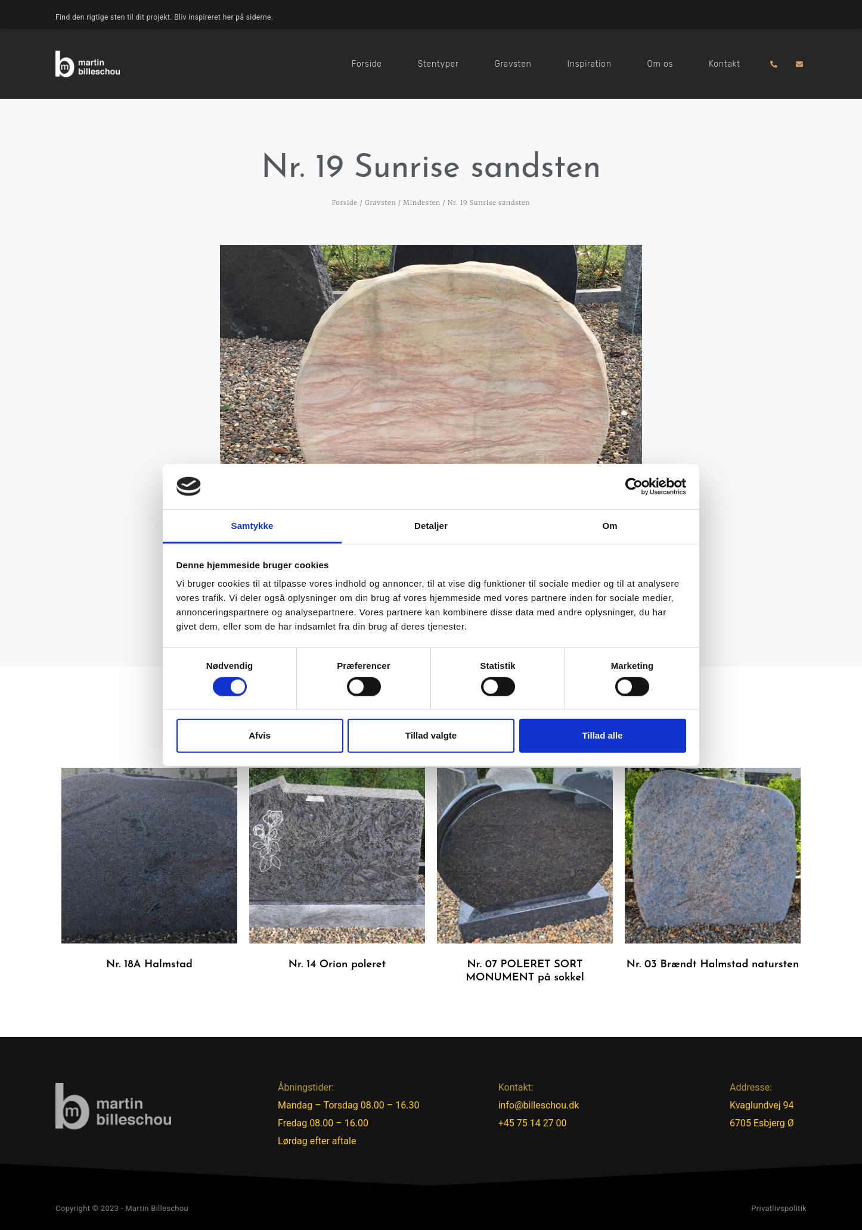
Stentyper (438, 64)
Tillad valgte (431, 735)
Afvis (260, 735)
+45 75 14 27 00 (532, 1123)
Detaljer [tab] (431, 526)
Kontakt (724, 64)
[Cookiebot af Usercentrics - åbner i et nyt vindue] (634, 487)
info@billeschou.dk (538, 1105)
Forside (367, 64)
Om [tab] (609, 526)
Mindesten (422, 202)
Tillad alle (602, 735)
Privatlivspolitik (779, 1208)
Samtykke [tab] (252, 526)
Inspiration (590, 64)
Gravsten (512, 64)
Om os (660, 64)
